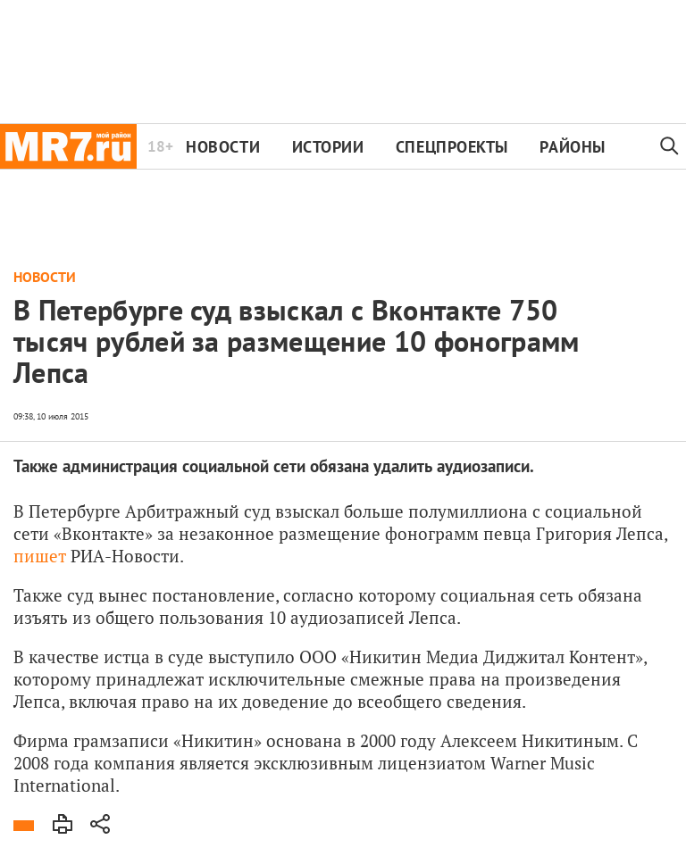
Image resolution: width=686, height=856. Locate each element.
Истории (328, 147)
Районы (572, 147)
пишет (39, 555)
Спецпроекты (452, 147)
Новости (223, 147)
